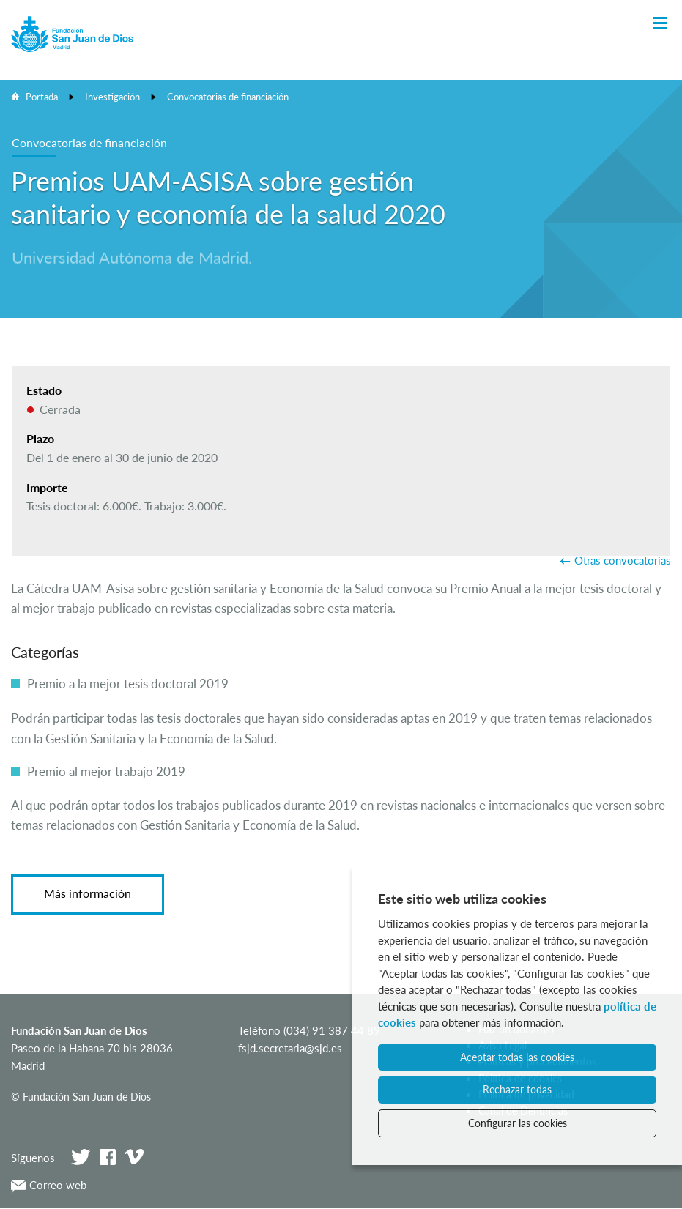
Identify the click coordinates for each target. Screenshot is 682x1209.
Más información (87, 893)
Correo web (48, 1184)
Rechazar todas (517, 1089)
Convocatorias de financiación (228, 97)
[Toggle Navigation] (660, 24)
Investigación (112, 97)
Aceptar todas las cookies (517, 1057)
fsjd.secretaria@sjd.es (290, 1047)
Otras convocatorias (622, 560)
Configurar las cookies (517, 1123)
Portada (42, 97)
